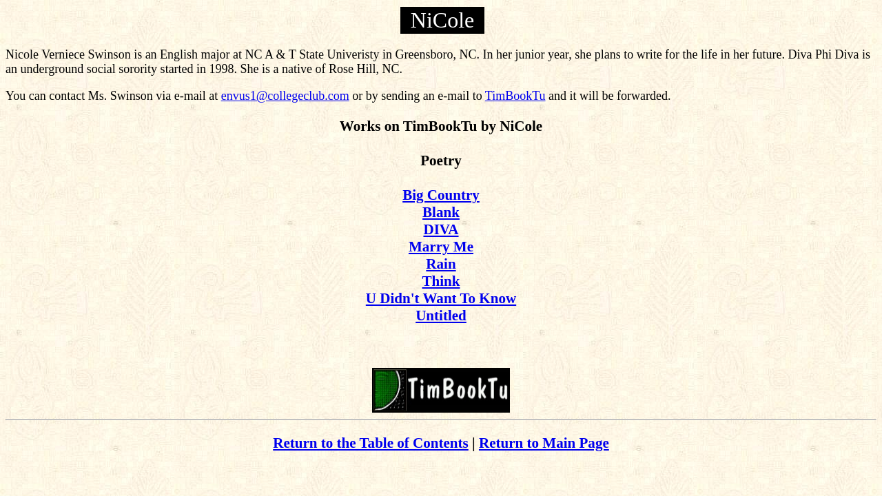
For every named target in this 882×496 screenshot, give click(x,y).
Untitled (441, 315)
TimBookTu (515, 96)
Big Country (441, 195)
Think (441, 281)
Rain (440, 264)
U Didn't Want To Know (441, 298)
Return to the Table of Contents (371, 443)
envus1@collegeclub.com (285, 96)
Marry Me (441, 246)
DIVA (440, 229)
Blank (441, 212)
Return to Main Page (544, 443)
